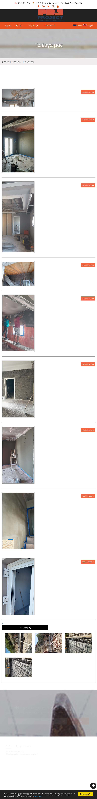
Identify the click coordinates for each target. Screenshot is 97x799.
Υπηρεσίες (33, 25)
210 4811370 (23, 3)
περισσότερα (88, 92)
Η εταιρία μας (17, 62)
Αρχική (7, 25)
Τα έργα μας (28, 62)
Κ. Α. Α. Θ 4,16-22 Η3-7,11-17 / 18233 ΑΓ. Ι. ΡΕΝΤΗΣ (57, 3)
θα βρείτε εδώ (27, 796)
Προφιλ (19, 25)
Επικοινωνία (49, 25)
